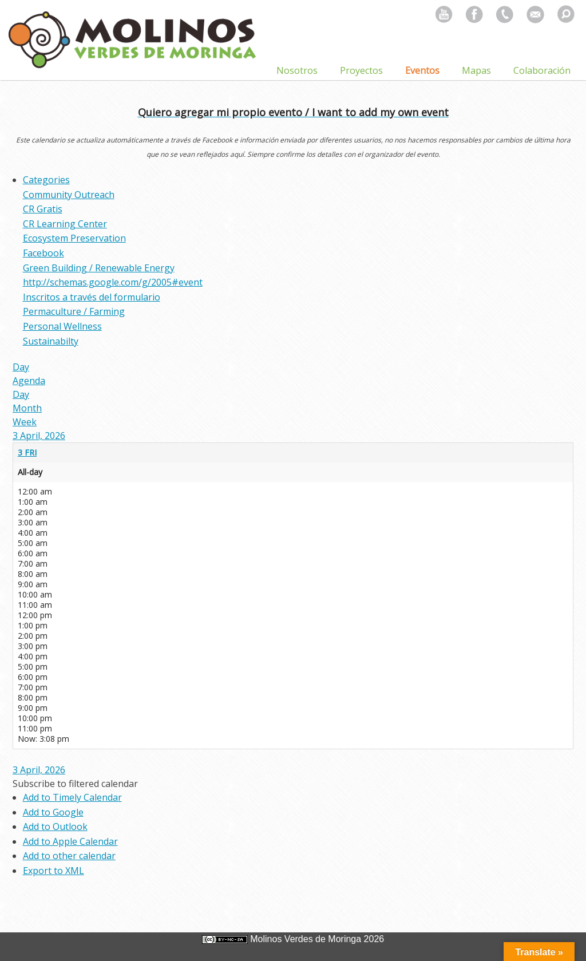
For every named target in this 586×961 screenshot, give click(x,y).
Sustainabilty (50, 341)
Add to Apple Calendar (70, 841)
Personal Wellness (62, 326)
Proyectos (361, 70)
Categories (46, 179)
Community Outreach (68, 194)
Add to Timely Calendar (72, 797)
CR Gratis (42, 209)
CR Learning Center (65, 223)
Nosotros (297, 70)
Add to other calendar (69, 855)
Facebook (43, 253)
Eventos (422, 70)
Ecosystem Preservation (74, 238)
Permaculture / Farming (74, 311)
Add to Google (53, 812)
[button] (75, 783)
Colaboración (542, 70)
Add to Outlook (55, 826)
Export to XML (53, 870)
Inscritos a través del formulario (91, 297)
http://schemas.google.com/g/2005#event (113, 282)
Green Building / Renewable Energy (99, 268)
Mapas (476, 70)
